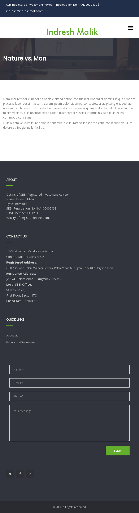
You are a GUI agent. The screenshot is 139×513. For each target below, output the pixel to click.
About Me (12, 335)
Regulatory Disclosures (20, 342)
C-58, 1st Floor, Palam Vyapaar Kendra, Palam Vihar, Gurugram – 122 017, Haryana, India (59, 268)
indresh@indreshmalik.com (35, 251)
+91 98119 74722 (33, 257)
